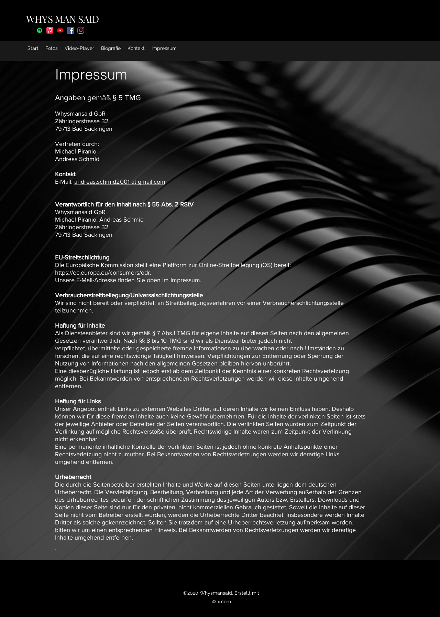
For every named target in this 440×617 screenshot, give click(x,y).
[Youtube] (60, 30)
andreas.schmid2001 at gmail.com (119, 181)
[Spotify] (39, 30)
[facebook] (70, 30)
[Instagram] (80, 30)
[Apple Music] (49, 30)
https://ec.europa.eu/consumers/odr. (104, 272)
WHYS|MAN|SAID (62, 18)
